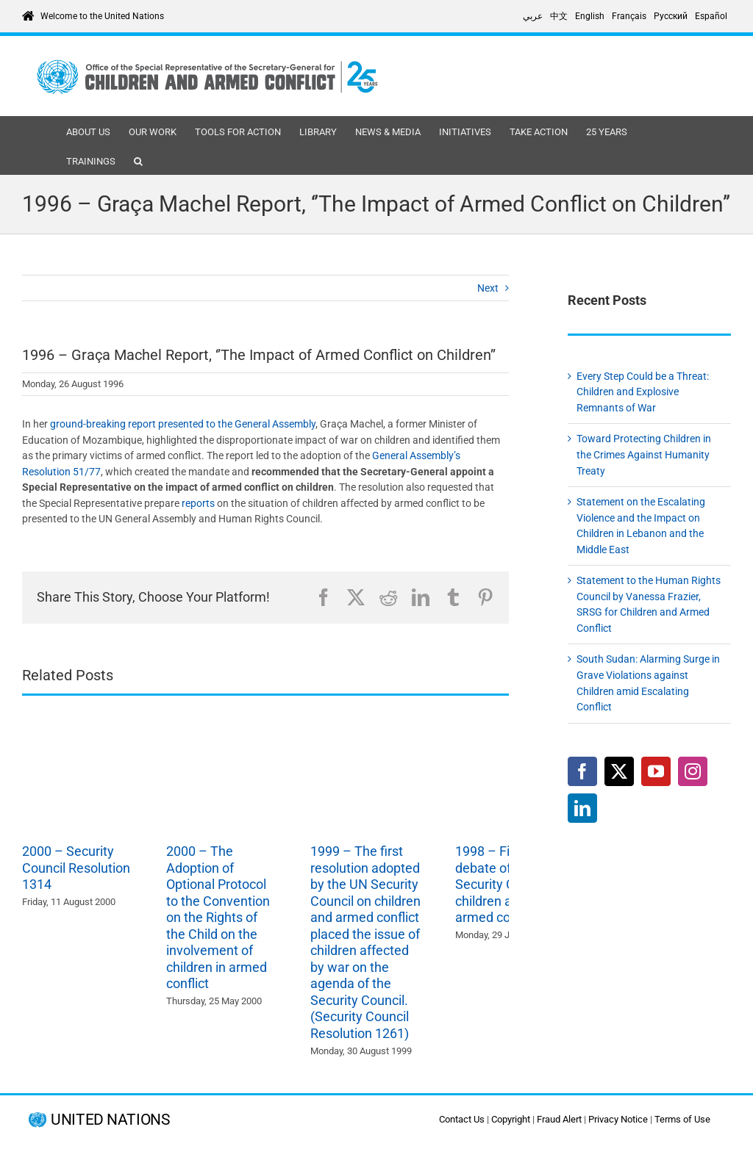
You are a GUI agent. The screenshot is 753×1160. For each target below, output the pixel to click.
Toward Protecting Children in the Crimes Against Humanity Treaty (644, 454)
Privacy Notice (618, 1119)
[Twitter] (619, 771)
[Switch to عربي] (533, 16)
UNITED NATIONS (110, 1120)
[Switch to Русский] (671, 16)
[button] (138, 160)
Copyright (510, 1119)
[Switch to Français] (629, 16)
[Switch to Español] (711, 16)
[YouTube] (656, 771)
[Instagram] (692, 771)
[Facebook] (582, 771)
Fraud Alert (559, 1119)
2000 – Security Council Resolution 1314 (76, 867)
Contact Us (462, 1119)
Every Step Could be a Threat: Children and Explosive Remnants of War (643, 392)
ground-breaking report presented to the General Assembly (182, 424)
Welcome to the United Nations (102, 16)
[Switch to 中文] (559, 16)
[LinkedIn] (582, 808)
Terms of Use (682, 1119)
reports (199, 503)
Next (488, 288)
